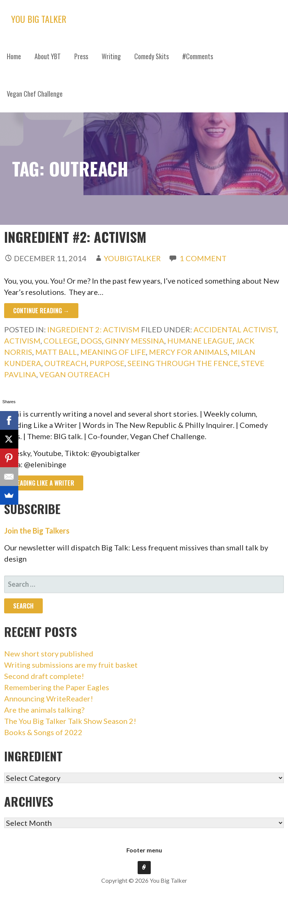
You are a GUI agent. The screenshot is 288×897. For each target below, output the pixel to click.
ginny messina (134, 340)
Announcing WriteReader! (48, 698)
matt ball (56, 351)
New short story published (48, 653)
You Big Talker (38, 18)
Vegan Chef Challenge (35, 94)
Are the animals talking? (44, 709)
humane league (200, 340)
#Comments (197, 56)
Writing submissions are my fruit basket (71, 664)
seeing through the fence (183, 363)
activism (22, 340)
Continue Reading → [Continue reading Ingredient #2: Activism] (41, 310)
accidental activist (235, 329)
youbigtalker (132, 258)
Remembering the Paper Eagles (56, 687)
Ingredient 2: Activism (93, 329)
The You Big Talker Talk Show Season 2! (70, 720)
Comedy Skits (151, 56)
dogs (91, 340)
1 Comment (203, 258)
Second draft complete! (44, 675)
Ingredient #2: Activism (75, 237)
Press (81, 56)
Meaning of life (113, 351)
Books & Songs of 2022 (43, 732)
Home (14, 56)
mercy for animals (188, 351)
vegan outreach (74, 374)
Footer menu (144, 850)
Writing (111, 56)
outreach (65, 363)
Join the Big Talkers (36, 530)
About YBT (47, 56)
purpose (107, 363)
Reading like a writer (43, 482)
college (61, 340)
